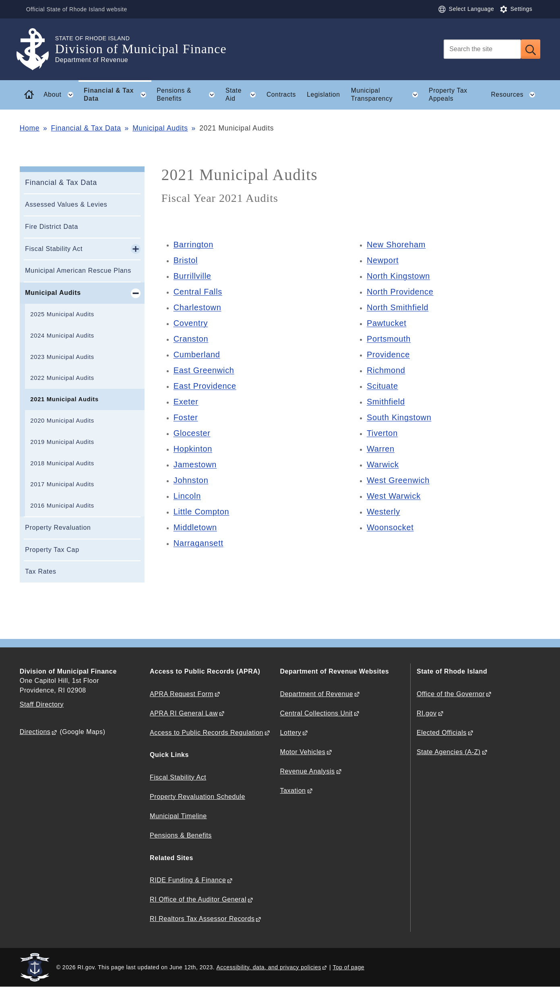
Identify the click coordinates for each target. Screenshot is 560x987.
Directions (35, 731)
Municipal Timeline (178, 816)
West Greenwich (398, 480)
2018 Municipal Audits (62, 463)
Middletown (195, 527)
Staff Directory (42, 704)
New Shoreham (396, 244)
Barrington (193, 244)
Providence (388, 354)
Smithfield (386, 401)
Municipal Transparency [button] (387, 95)
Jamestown (195, 464)
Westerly (383, 511)
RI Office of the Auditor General (198, 899)
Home (29, 128)
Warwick (383, 464)
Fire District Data (51, 226)
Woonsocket (390, 527)
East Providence (205, 386)
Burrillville (192, 276)
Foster (186, 417)
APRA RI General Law (184, 713)
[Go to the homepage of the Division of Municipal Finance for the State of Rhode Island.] (37, 49)
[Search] (482, 49)
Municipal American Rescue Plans (78, 270)
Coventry (191, 323)
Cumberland (197, 354)
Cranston (191, 338)
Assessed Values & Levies (66, 204)
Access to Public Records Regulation (206, 732)
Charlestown (197, 307)
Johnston (191, 480)
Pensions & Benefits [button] (188, 95)
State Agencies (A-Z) (449, 752)
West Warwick (394, 495)
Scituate (382, 386)
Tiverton (382, 433)
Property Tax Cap (52, 549)
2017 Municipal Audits (62, 484)
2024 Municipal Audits (62, 335)
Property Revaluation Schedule (197, 796)
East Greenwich (204, 370)
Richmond (386, 370)
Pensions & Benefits (181, 835)
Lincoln (187, 495)
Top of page (348, 967)
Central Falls (198, 291)
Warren (381, 448)
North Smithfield (397, 307)
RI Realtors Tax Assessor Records (202, 918)
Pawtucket (387, 323)
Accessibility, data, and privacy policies (269, 967)
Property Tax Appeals (448, 94)
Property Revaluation (58, 527)
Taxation (293, 790)
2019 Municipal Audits (62, 442)
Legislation (323, 94)
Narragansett (198, 543)
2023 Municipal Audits (62, 357)
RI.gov (427, 713)
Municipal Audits (160, 128)
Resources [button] (515, 95)
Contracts (281, 94)
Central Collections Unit (316, 713)
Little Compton (201, 511)
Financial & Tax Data (86, 128)
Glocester (192, 433)
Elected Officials (442, 732)
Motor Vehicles (303, 752)
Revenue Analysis (307, 771)
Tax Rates (40, 571)
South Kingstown (399, 417)
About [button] (60, 95)
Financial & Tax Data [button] (117, 95)
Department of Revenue (316, 693)
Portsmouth (389, 338)
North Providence (400, 291)
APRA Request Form (181, 693)
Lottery (291, 732)
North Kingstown (398, 276)
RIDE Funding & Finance (188, 880)
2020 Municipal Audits (62, 420)
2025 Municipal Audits (62, 314)
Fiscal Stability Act (54, 248)
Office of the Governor (451, 693)
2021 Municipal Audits (64, 399)
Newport (383, 260)
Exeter (186, 401)
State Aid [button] (243, 95)
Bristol (186, 260)
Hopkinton (193, 448)
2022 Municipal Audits (62, 378)
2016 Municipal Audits (62, 505)
